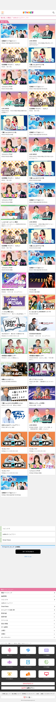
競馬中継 (4, 616)
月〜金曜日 (4, 627)
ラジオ (6, 643)
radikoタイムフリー (9, 534)
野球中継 (4, 613)
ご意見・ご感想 (39, 693)
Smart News (7, 540)
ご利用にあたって (6, 693)
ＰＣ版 (28, 697)
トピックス (6, 528)
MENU (2, 12)
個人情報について (16, 693)
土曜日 (3, 630)
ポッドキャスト (6, 637)
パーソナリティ (9, 667)
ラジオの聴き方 (9, 678)
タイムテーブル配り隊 (8, 610)
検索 (53, 12)
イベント (28, 655)
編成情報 (4, 596)
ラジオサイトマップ (49, 693)
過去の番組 (4, 623)
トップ (2, 643)
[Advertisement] (28, 5)
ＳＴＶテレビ (46, 678)
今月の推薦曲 (46, 667)
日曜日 (3, 634)
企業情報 (28, 678)
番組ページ (11, 643)
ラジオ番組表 (46, 655)
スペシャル (4, 620)
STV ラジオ (28, 556)
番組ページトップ (6, 592)
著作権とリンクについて (28, 693)
